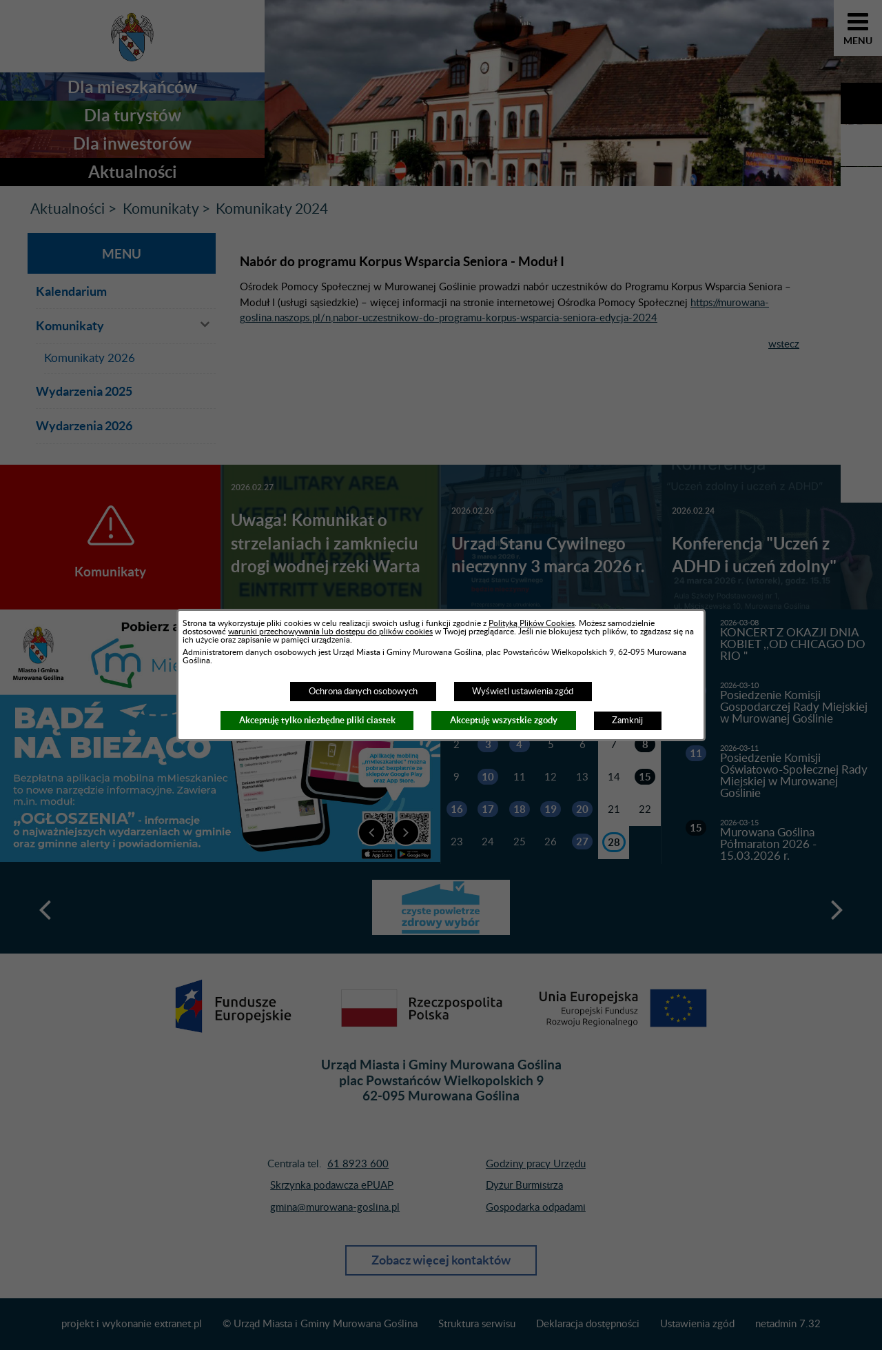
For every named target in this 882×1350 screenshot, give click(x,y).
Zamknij (627, 720)
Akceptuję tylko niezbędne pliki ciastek (317, 720)
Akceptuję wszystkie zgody (503, 720)
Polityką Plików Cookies (532, 623)
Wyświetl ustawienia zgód (522, 691)
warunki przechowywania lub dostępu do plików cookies (330, 631)
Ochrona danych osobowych (363, 691)
